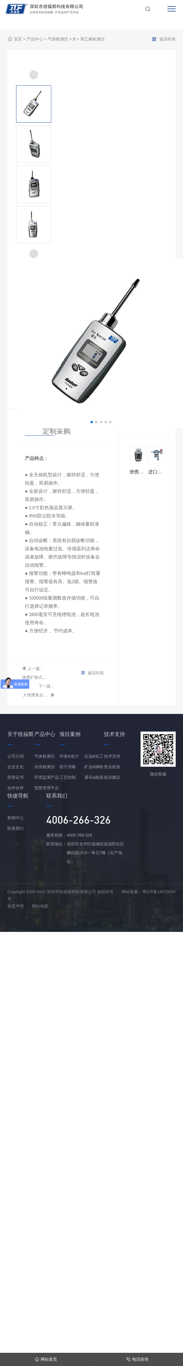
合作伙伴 (15, 788)
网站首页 (46, 1359)
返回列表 (164, 39)
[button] (33, 253)
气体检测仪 (58, 39)
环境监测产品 (46, 777)
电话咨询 (137, 1359)
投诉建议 (112, 777)
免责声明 (15, 906)
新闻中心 (15, 817)
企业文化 (15, 766)
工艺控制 (67, 777)
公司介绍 (15, 756)
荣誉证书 (15, 777)
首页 (18, 39)
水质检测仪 (44, 766)
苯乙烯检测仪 (92, 39)
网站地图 (40, 906)
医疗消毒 (67, 766)
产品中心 (35, 39)
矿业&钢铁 (93, 766)
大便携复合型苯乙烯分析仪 (36, 695)
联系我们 (15, 828)
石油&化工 (93, 756)
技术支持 (112, 756)
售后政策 (112, 766)
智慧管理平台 (46, 788)
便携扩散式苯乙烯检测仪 (35, 677)
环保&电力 (68, 756)
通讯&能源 (93, 777)
